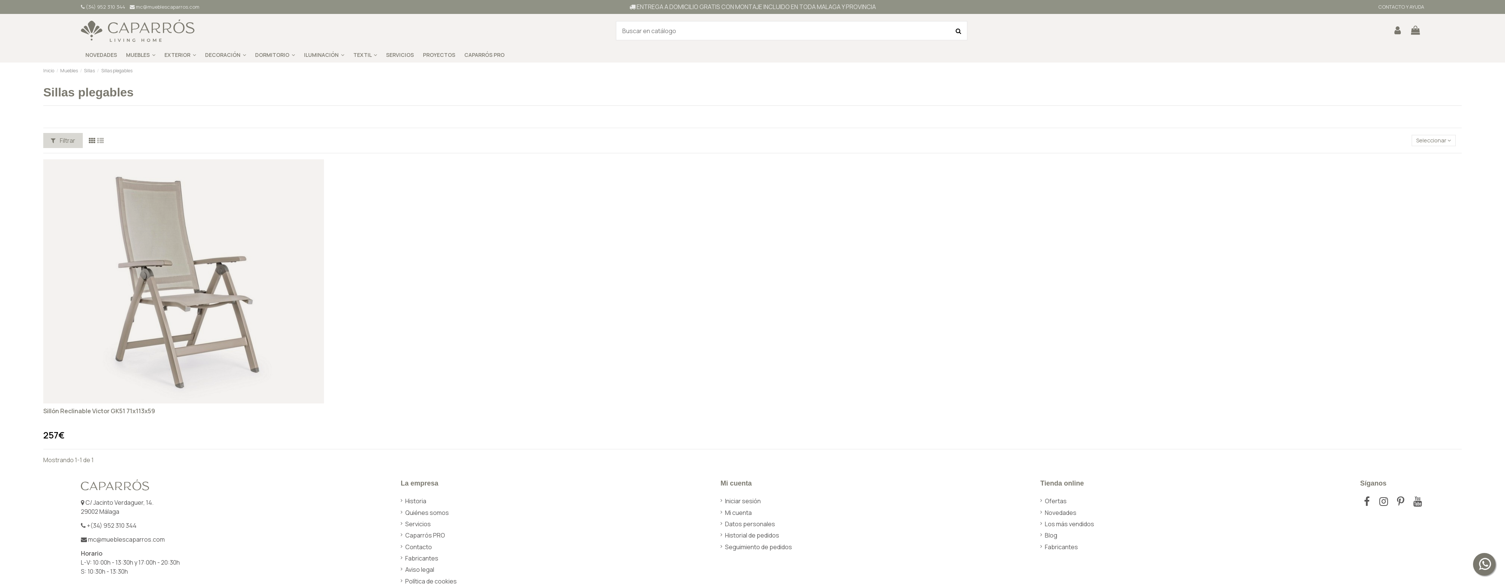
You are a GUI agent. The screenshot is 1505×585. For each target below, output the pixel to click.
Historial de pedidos (752, 535)
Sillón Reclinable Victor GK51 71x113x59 (99, 411)
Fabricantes (421, 558)
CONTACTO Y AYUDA (1400, 6)
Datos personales (750, 524)
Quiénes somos (427, 513)
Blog (1051, 535)
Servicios (418, 524)
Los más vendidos (1069, 524)
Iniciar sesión (743, 501)
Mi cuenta (738, 513)
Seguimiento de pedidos (758, 547)
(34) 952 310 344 (103, 6)
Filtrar (63, 140)
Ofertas (1056, 501)
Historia (415, 501)
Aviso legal (419, 569)
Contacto (418, 547)
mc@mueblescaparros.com (164, 6)
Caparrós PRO (425, 535)
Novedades (1060, 513)
